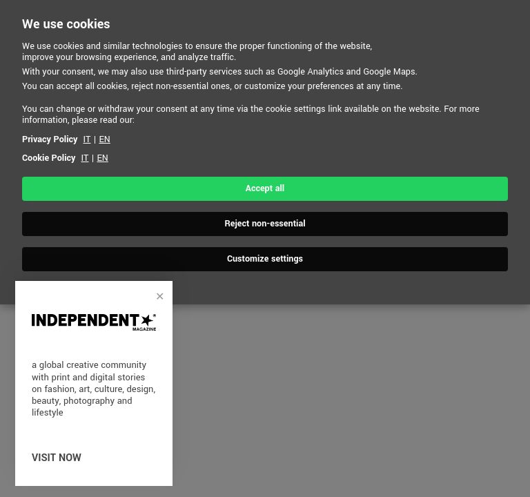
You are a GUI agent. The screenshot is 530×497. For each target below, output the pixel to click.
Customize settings (265, 259)
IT (87, 139)
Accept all (265, 188)
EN (104, 139)
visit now (56, 458)
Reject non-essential (264, 223)
